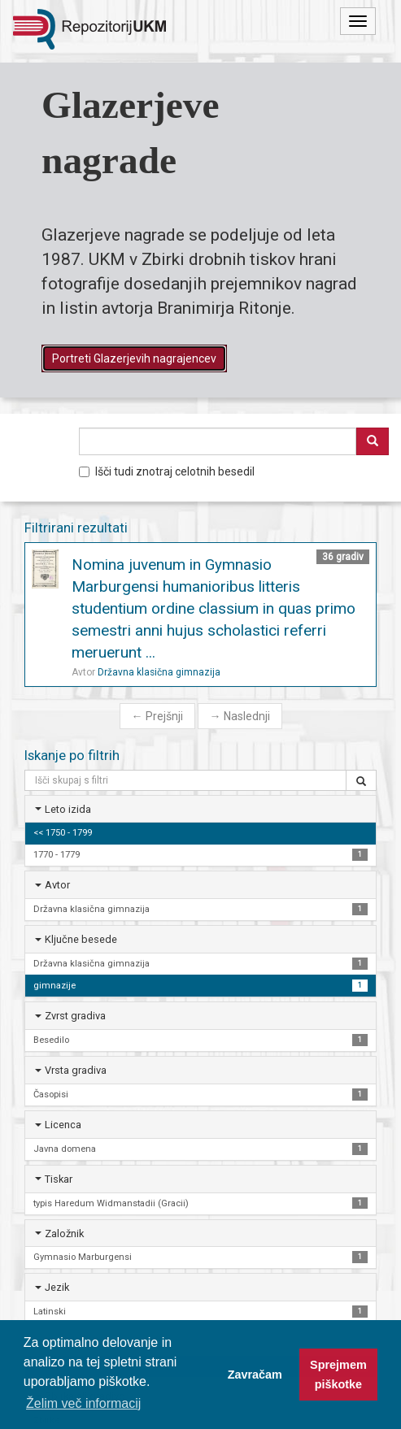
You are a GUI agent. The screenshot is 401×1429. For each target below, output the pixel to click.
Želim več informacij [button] (83, 1403)
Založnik (64, 1233)
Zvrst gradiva (75, 1016)
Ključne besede (81, 939)
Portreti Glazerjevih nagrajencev (134, 358)
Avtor (57, 885)
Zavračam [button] (255, 1374)
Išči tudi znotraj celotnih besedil (167, 471)
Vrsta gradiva (76, 1070)
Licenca (63, 1124)
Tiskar (58, 1179)
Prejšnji (157, 716)
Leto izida (68, 809)
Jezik (57, 1287)
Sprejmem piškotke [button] (338, 1374)
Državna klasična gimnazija (159, 672)
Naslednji (240, 716)
